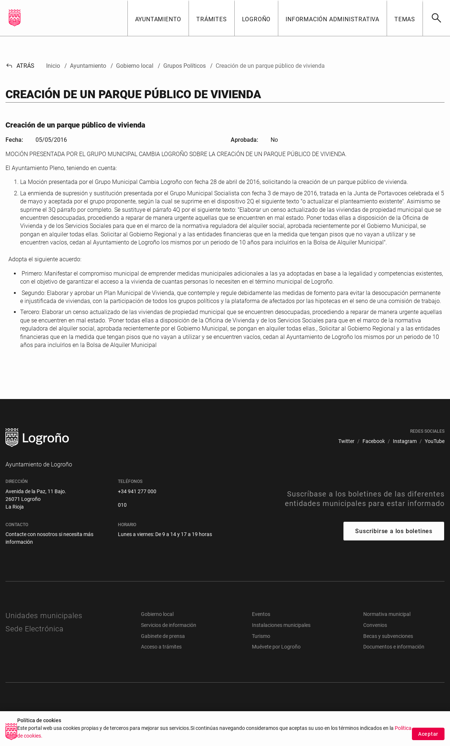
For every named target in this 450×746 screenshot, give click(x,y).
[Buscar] (436, 18)
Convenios (375, 625)
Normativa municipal (386, 614)
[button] (158, 18)
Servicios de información (168, 625)
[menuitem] (346, 441)
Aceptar (428, 734)
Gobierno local (157, 614)
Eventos (261, 614)
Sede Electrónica (34, 628)
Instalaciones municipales (281, 625)
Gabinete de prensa (163, 636)
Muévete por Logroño (276, 647)
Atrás (19, 65)
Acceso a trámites (161, 647)
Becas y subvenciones (388, 636)
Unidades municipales (43, 615)
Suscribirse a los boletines (393, 531)
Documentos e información (393, 647)
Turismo (261, 636)
